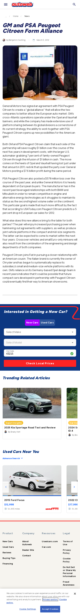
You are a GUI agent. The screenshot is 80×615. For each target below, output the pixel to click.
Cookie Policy (66, 560)
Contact (26, 555)
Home (15, 16)
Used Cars (47, 322)
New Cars (32, 322)
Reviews (7, 552)
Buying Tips (9, 558)
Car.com (46, 546)
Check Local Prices (40, 363)
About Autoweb (27, 543)
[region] (40, 602)
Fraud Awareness (68, 583)
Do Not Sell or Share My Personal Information (69, 572)
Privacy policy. (50, 599)
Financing (8, 563)
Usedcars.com (50, 541)
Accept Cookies (50, 609)
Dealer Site (28, 550)
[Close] (74, 593)
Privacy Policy (67, 551)
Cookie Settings (27, 609)
